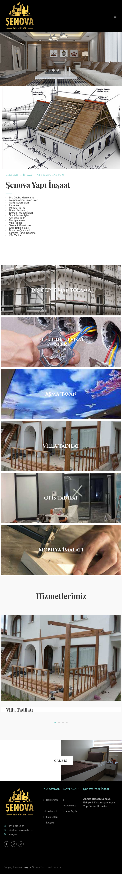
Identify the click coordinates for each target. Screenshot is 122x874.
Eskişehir (27, 867)
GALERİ (61, 760)
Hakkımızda (51, 800)
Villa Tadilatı (19, 710)
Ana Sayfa (70, 811)
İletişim (49, 822)
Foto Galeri (51, 817)
